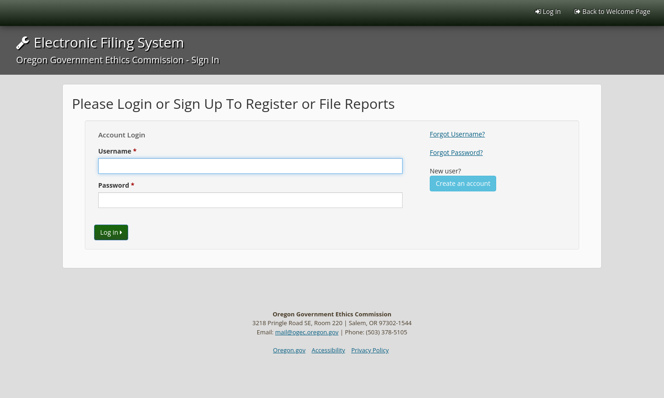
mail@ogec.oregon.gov (306, 332)
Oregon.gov (289, 350)
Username (114, 151)
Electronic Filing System (117, 49)
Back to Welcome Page (612, 11)
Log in (111, 232)
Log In (548, 11)
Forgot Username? (457, 134)
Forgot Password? (456, 152)
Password (113, 185)
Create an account (463, 183)
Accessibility (328, 350)
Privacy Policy (370, 350)
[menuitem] (612, 11)
